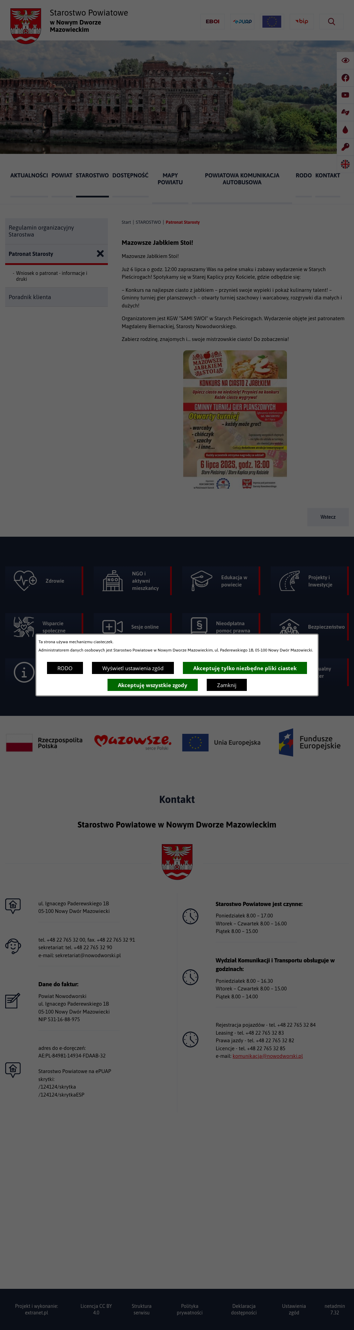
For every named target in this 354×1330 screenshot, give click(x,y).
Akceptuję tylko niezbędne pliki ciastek (245, 668)
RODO (65, 668)
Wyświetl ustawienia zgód (133, 668)
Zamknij (226, 685)
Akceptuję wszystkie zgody (152, 685)
